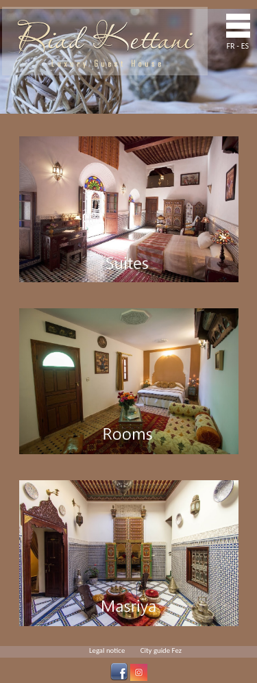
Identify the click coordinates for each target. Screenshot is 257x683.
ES (245, 46)
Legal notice (107, 650)
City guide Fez (161, 650)
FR (231, 46)
